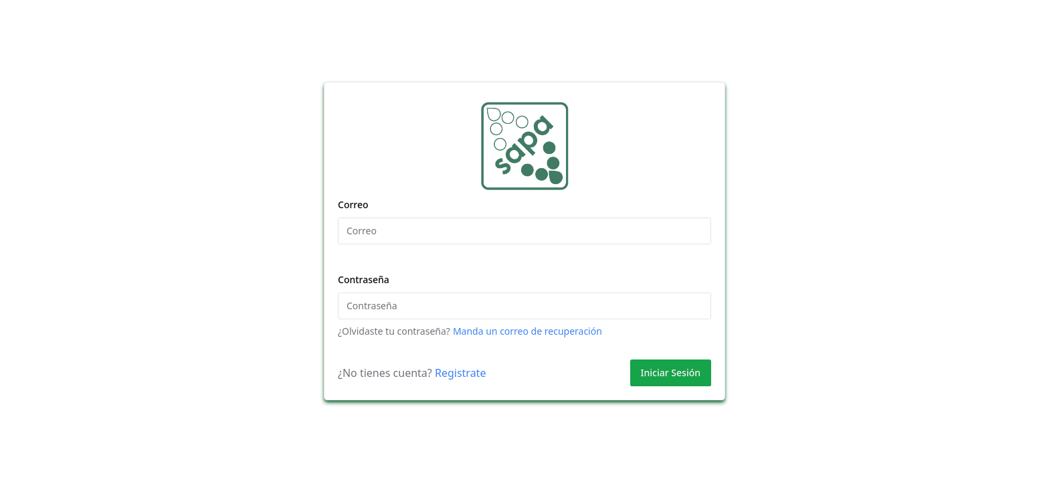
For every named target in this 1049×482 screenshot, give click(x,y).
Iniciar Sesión (670, 372)
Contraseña (363, 279)
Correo (353, 204)
